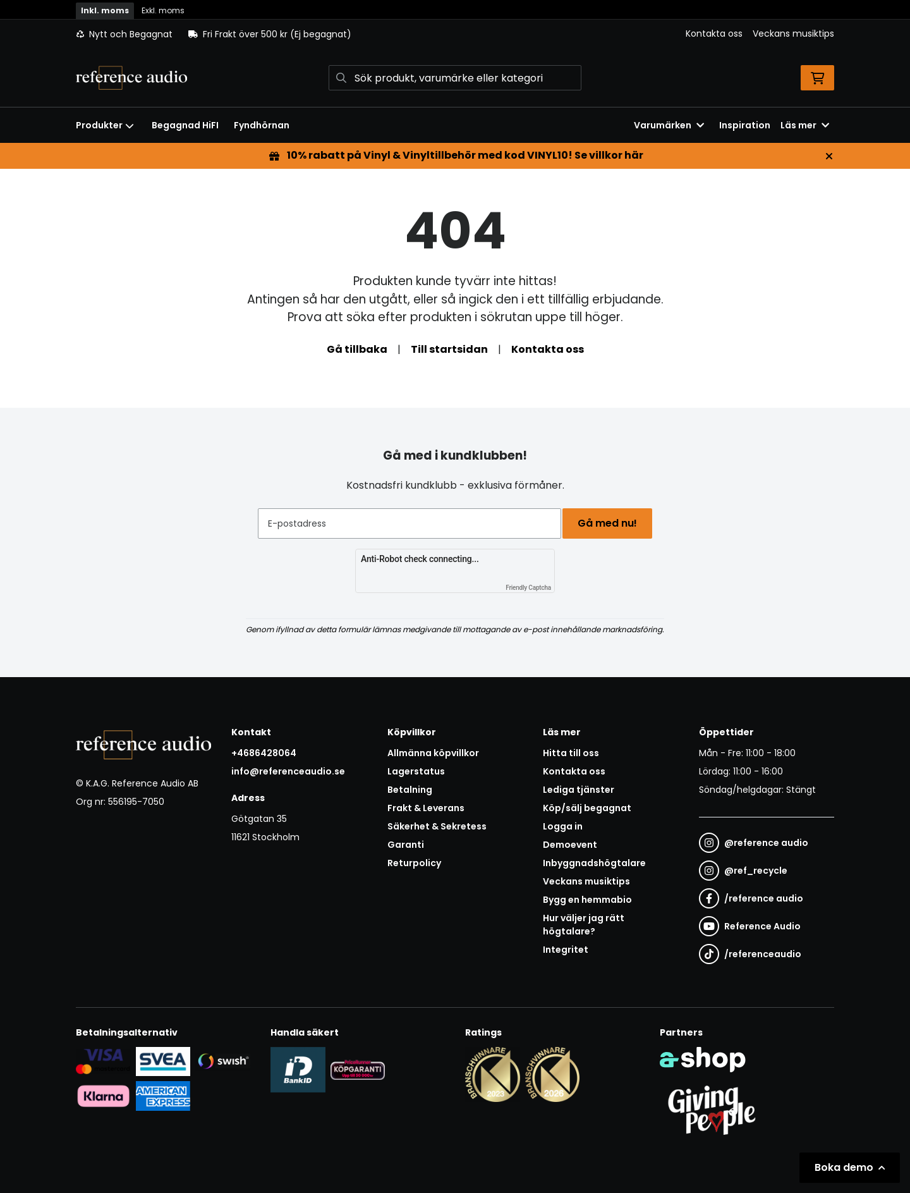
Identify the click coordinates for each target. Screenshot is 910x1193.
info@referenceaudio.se (288, 771)
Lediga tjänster (578, 789)
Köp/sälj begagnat (587, 808)
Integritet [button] (565, 949)
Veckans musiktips (793, 33)
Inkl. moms (105, 10)
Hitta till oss (571, 753)
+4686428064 (263, 753)
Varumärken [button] (669, 125)
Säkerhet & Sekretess (437, 826)
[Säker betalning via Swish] (222, 1061)
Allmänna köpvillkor (433, 753)
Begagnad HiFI (185, 125)
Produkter (105, 125)
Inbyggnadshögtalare (594, 863)
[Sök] (455, 77)
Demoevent (570, 844)
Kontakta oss (714, 33)
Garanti (405, 844)
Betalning (409, 789)
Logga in (563, 826)
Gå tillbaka (357, 349)
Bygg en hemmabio (587, 899)
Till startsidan (449, 349)
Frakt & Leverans (425, 808)
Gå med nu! (611, 523)
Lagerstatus (416, 771)
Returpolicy (414, 863)
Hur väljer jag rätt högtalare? (583, 925)
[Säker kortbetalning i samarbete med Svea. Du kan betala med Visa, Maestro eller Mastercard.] (103, 1061)
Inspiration (744, 125)
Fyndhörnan (261, 125)
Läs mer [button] (804, 125)
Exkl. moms (163, 10)
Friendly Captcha (528, 587)
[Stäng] (829, 156)
